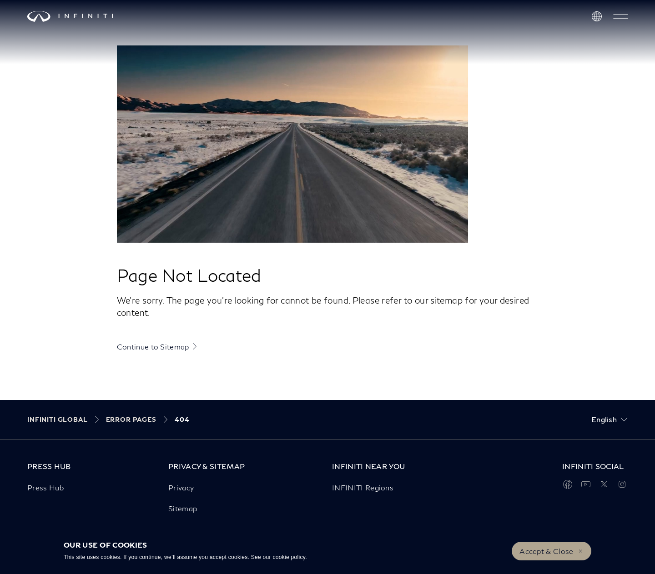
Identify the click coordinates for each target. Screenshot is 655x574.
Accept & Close (546, 551)
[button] (620, 16)
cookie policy (288, 557)
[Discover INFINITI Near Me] (596, 16)
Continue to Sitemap (153, 346)
